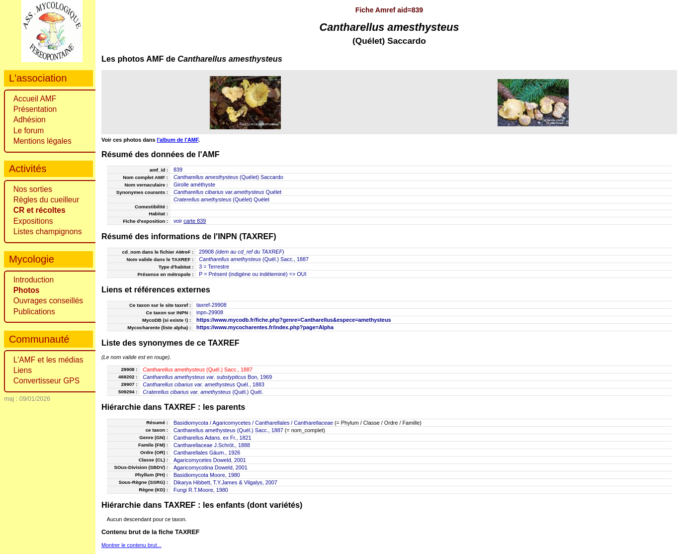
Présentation (35, 109)
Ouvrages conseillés (48, 300)
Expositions (33, 221)
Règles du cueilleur (46, 199)
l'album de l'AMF (177, 140)
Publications (34, 311)
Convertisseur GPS (46, 380)
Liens (22, 370)
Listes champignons (47, 231)
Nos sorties (32, 189)
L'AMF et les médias (48, 360)
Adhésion (29, 119)
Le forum (28, 130)
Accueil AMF (35, 98)
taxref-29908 (211, 305)
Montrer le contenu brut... (131, 545)
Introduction (33, 280)
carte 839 (194, 221)
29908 (206, 252)
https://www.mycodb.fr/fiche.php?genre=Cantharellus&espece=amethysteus (293, 320)
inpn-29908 (209, 312)
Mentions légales (42, 141)
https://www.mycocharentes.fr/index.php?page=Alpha (265, 327)
